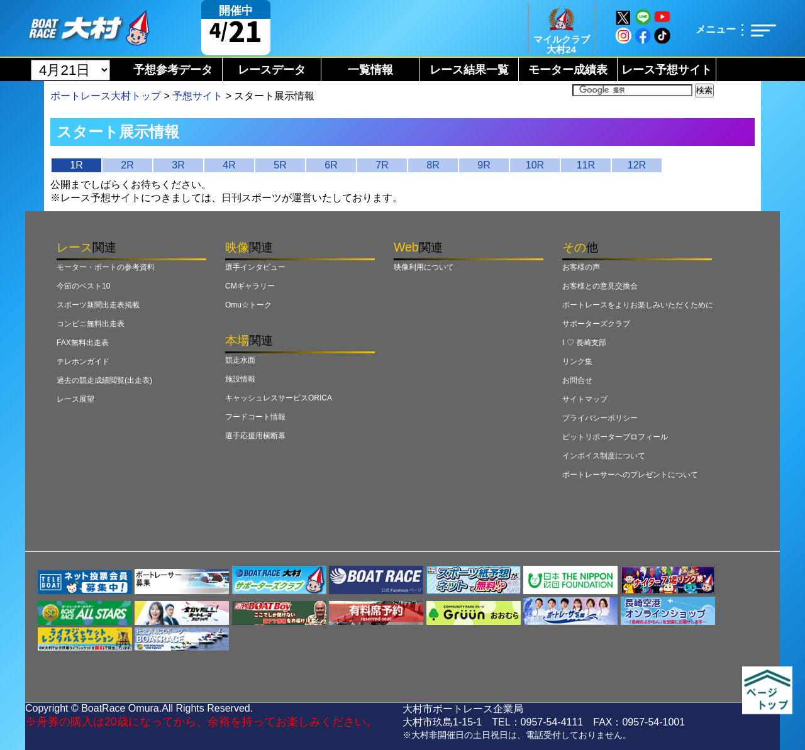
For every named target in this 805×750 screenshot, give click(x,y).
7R (381, 165)
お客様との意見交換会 (600, 286)
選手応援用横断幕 (255, 435)
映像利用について (424, 267)
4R (229, 165)
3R (178, 165)
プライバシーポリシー (600, 418)
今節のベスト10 (83, 286)
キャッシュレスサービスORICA (278, 398)
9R (483, 165)
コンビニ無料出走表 (91, 323)
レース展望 (75, 399)
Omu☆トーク (248, 305)
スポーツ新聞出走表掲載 (98, 305)
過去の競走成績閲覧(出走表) (104, 380)
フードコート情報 (255, 416)
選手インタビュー (255, 267)
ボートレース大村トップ (105, 96)
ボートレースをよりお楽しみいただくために (637, 305)
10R (535, 165)
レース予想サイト (666, 69)
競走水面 (240, 360)
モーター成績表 (568, 69)
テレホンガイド (83, 361)
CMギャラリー (250, 286)
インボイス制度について (603, 455)
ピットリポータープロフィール (615, 437)
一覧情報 (370, 69)
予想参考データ (173, 69)
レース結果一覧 (469, 69)
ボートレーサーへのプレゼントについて (630, 474)
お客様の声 (581, 267)
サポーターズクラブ (596, 323)
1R (76, 165)
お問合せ (577, 380)
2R (127, 165)
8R (432, 165)
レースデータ (272, 69)
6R (331, 165)
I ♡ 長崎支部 (584, 342)
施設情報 (240, 379)
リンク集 (577, 361)
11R (586, 165)
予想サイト (197, 96)
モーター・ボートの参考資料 (106, 267)
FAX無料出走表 (83, 342)
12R (637, 165)
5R (280, 165)
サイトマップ (585, 399)
